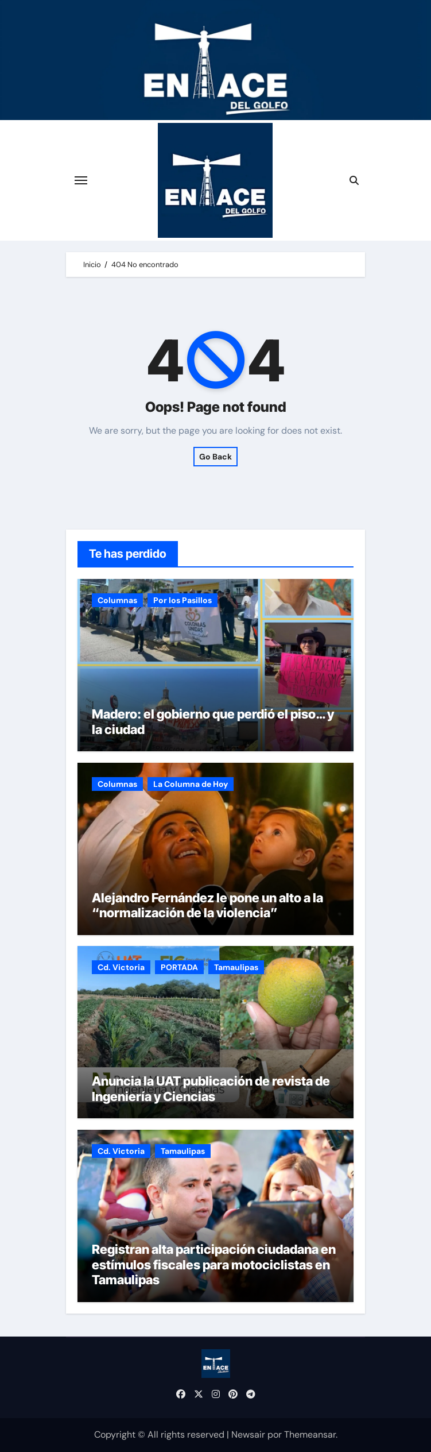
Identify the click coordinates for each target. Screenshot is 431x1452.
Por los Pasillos (182, 600)
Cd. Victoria (121, 967)
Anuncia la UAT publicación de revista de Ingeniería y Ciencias (211, 1088)
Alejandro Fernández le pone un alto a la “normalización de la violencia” (207, 905)
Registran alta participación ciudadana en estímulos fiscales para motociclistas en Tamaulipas (214, 1264)
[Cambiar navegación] (81, 180)
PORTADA (179, 967)
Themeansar (310, 1434)
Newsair (248, 1434)
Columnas (117, 600)
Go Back (215, 456)
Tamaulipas (236, 967)
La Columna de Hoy (190, 784)
